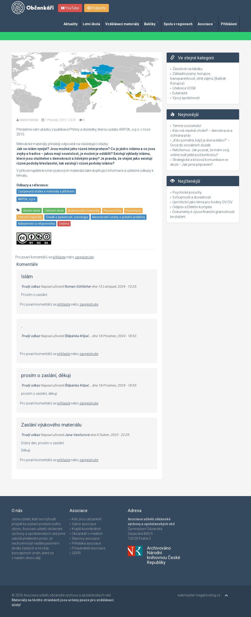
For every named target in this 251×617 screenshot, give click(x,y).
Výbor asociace (84, 524)
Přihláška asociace (86, 543)
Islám (27, 276)
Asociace (207, 24)
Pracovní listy (112, 210)
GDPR (76, 553)
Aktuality (71, 24)
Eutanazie (179, 93)
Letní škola (91, 24)
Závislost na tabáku (187, 69)
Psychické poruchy (187, 192)
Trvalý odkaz (30, 286)
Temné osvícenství (186, 126)
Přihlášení (229, 24)
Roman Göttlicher (78, 286)
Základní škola (54, 210)
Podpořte (96, 8)
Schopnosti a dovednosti (191, 197)
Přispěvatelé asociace (88, 548)
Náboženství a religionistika (36, 223)
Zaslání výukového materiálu (51, 425)
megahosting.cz (207, 595)
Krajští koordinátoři (86, 529)
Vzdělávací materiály (122, 24)
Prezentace (133, 210)
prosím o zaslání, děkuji (46, 375)
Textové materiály (30, 217)
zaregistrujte (84, 257)
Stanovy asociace (85, 538)
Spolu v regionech (178, 24)
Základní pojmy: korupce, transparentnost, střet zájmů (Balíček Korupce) (198, 78)
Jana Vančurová (77, 435)
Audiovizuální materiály (83, 210)
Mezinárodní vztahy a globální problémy (118, 217)
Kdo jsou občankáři (87, 519)
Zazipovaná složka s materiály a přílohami (46, 191)
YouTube (70, 8)
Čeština (64, 223)
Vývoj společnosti (186, 98)
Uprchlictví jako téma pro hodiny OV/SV (202, 202)
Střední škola (31, 210)
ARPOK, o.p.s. (27, 199)
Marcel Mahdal (28, 120)
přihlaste (59, 257)
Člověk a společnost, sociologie (67, 217)
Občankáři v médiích (87, 534)
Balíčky (151, 24)
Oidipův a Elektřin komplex (192, 207)
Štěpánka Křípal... (78, 336)
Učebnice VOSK (184, 88)
